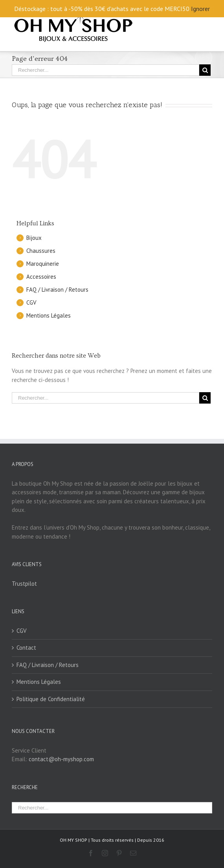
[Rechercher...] (105, 70)
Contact (26, 647)
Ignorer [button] (200, 9)
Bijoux (34, 237)
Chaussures (40, 250)
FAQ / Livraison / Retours (57, 289)
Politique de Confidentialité (51, 699)
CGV (31, 302)
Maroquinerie (42, 263)
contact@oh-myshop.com (61, 759)
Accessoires (41, 276)
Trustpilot (24, 583)
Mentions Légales (48, 315)
